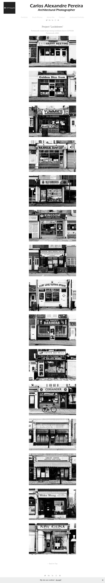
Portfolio (24, 17)
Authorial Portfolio (77, 17)
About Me (50, 17)
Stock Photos (37, 17)
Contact (62, 17)
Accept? (58, 580)
